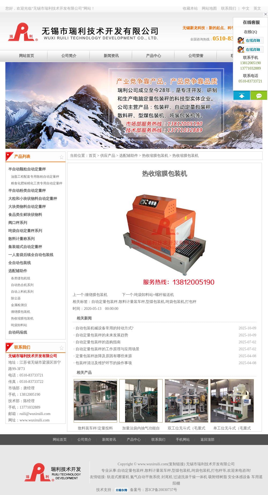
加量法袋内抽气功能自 (141, 428)
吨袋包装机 (175, 302)
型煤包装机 (155, 302)
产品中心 (134, 439)
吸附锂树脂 (217, 477)
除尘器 (16, 298)
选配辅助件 (17, 271)
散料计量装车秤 (132, 302)
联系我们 (228, 8)
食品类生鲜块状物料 (25, 215)
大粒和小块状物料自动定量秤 (32, 199)
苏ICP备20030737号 (161, 490)
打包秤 (190, 302)
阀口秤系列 (17, 223)
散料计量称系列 (21, 239)
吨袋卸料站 (19, 325)
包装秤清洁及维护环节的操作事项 (104, 363)
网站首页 (60, 439)
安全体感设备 (239, 477)
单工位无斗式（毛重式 (232, 428)
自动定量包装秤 (104, 302)
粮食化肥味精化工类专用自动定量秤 (36, 183)
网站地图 (209, 8)
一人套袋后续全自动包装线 (30, 255)
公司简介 (84, 439)
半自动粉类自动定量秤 (27, 191)
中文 (246, 8)
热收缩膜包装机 (22, 318)
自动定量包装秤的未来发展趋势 (102, 335)
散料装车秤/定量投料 (95, 428)
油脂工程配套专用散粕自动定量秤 (35, 176)
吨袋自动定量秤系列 (25, 231)
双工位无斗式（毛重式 (186, 428)
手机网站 (183, 439)
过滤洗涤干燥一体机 (190, 477)
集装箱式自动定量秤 (25, 247)
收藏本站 (190, 8)
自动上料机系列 (22, 292)
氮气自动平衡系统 (145, 477)
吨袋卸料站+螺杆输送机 (154, 295)
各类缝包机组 (20, 278)
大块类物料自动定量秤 (27, 207)
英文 (257, 8)
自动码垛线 (17, 332)
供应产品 (107, 156)
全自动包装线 (19, 263)
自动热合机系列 (22, 285)
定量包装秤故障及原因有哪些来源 (104, 356)
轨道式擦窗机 (118, 477)
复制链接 (176, 464)
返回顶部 (207, 439)
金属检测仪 (19, 305)
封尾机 (167, 477)
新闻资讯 (109, 439)
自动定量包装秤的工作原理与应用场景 (107, 349)
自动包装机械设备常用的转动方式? (104, 328)
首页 (92, 156)
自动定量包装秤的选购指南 (98, 342)
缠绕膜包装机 (20, 312)
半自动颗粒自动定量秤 (27, 169)
